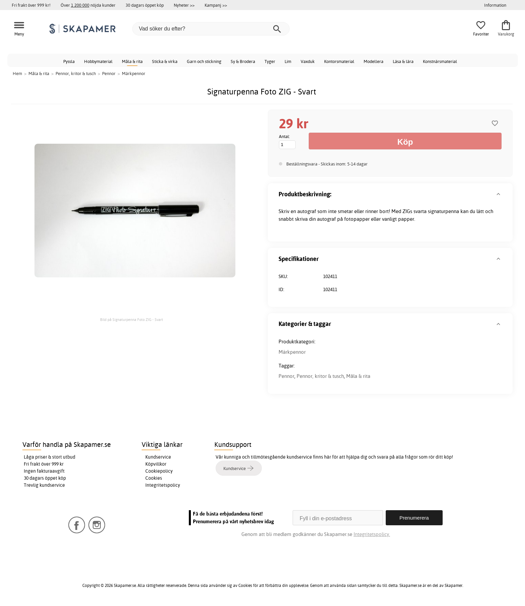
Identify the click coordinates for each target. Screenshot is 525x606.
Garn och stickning (204, 61)
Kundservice (158, 457)
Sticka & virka (164, 61)
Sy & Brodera (243, 61)
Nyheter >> (184, 5)
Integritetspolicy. (372, 534)
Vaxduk (308, 61)
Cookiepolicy (159, 471)
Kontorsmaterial (339, 61)
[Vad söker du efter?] (211, 29)
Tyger (270, 61)
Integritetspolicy (162, 485)
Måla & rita (132, 61)
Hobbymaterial (98, 61)
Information (495, 5)
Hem (17, 73)
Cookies (153, 478)
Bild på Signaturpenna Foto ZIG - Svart (131, 319)
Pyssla (69, 61)
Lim (288, 61)
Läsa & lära (403, 61)
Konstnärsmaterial (440, 61)
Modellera (373, 61)
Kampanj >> (216, 5)
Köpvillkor (155, 464)
